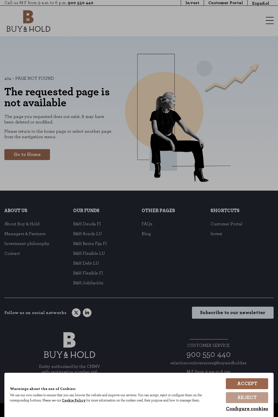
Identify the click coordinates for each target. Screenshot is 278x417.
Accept (247, 384)
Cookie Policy (76, 401)
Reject (247, 397)
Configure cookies (247, 408)
